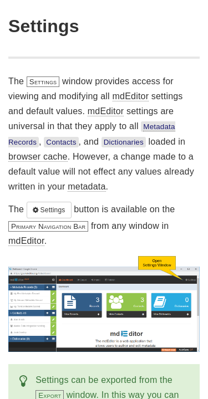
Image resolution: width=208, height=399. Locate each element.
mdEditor (131, 96)
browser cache (38, 156)
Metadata (159, 126)
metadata (86, 186)
